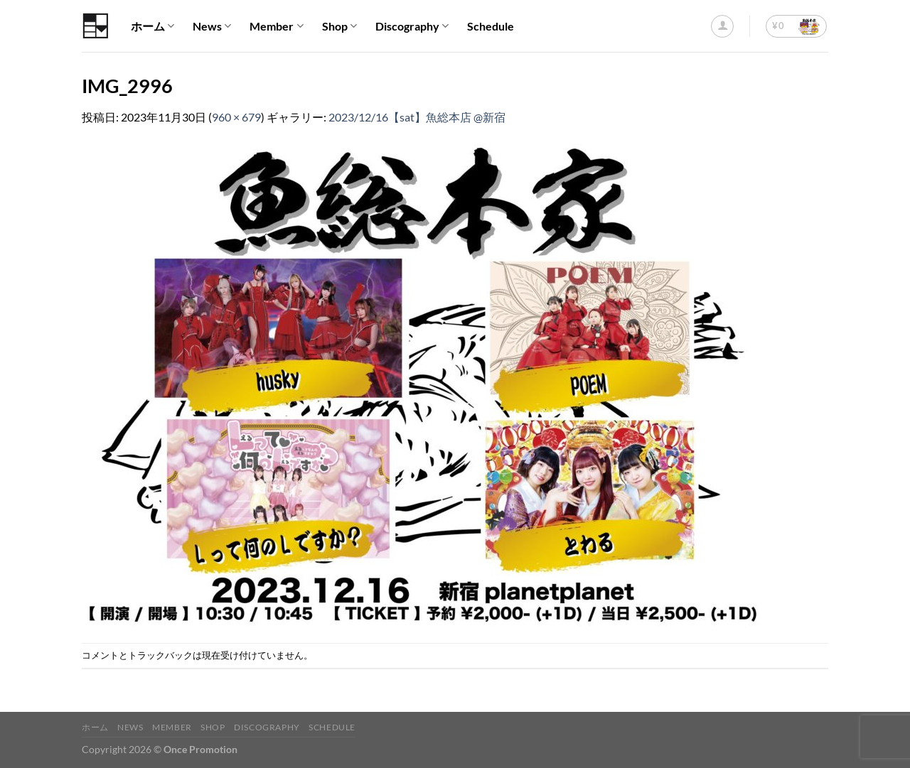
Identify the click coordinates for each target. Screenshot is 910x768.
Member (276, 26)
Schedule (490, 26)
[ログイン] (722, 26)
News (212, 26)
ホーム (152, 26)
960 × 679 (236, 117)
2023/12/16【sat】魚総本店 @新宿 (416, 117)
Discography (412, 26)
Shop (339, 26)
